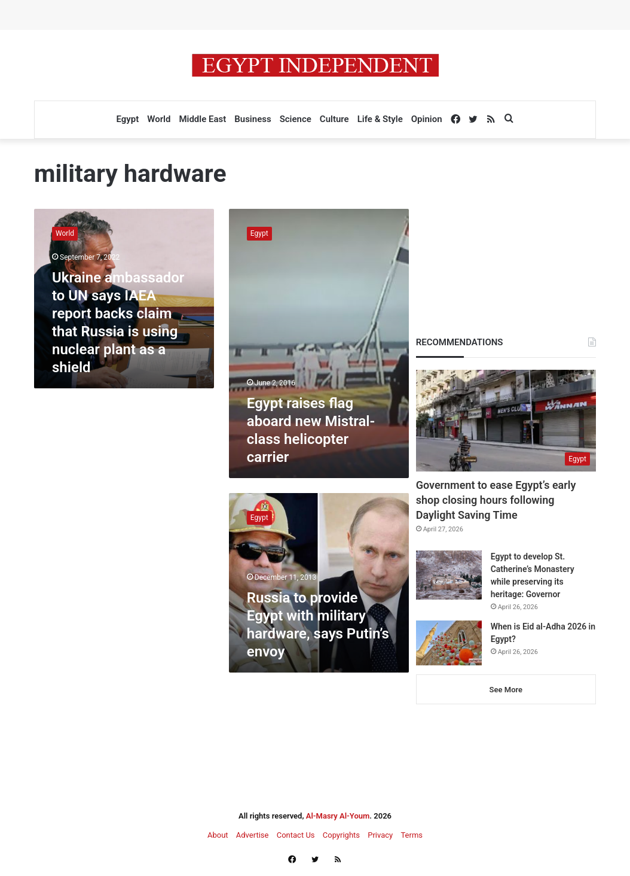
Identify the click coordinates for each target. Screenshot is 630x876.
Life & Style (380, 119)
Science (295, 119)
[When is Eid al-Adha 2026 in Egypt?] (449, 642)
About (217, 835)
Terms (411, 835)
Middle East (202, 119)
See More (506, 689)
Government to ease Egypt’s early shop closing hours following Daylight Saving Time (496, 500)
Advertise (252, 835)
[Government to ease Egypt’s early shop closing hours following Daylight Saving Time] (506, 421)
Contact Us (296, 835)
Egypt (127, 119)
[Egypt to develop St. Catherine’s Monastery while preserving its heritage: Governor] (449, 575)
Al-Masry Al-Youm (338, 815)
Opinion (426, 119)
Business (252, 119)
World (158, 119)
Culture (334, 119)
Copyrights (341, 835)
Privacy (380, 835)
